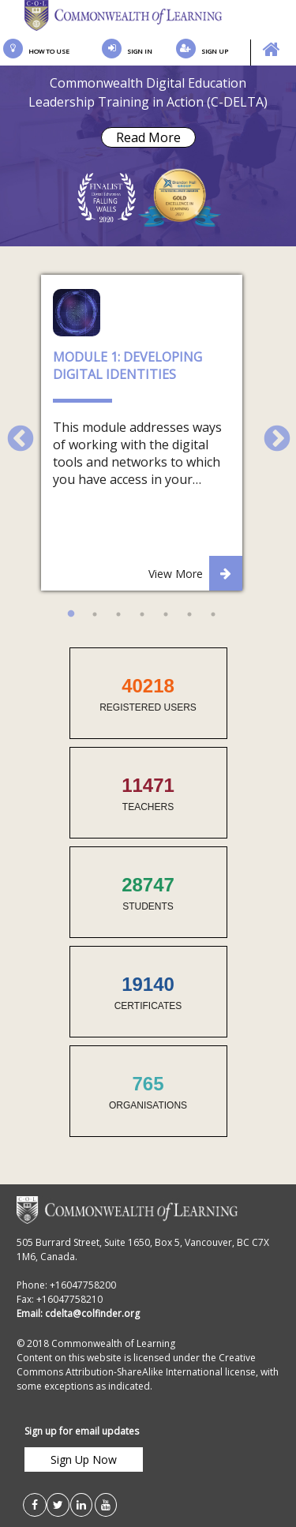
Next (270, 433)
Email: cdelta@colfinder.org (78, 1313)
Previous (13, 433)
